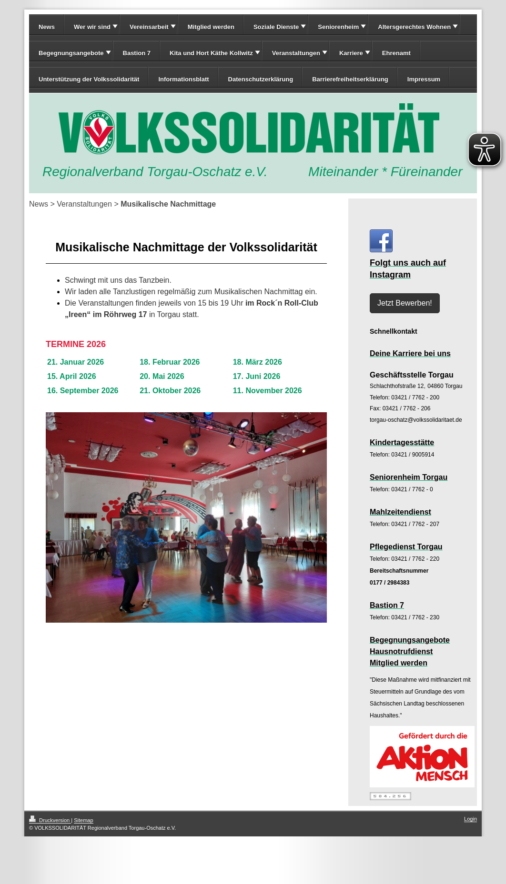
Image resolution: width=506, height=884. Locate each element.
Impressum (423, 79)
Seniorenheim (338, 26)
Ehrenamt (396, 53)
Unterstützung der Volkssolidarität (89, 79)
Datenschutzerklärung (260, 79)
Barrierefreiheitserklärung (350, 79)
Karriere (351, 53)
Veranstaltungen (296, 53)
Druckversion (50, 820)
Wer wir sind (92, 26)
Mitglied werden (211, 26)
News (47, 26)
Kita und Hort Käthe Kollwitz (211, 53)
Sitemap (83, 820)
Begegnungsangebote (71, 53)
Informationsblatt (183, 79)
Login (470, 819)
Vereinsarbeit (149, 26)
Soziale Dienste (276, 26)
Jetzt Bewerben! (404, 303)
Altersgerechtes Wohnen (414, 26)
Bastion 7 (137, 53)
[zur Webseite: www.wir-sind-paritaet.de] (422, 756)
